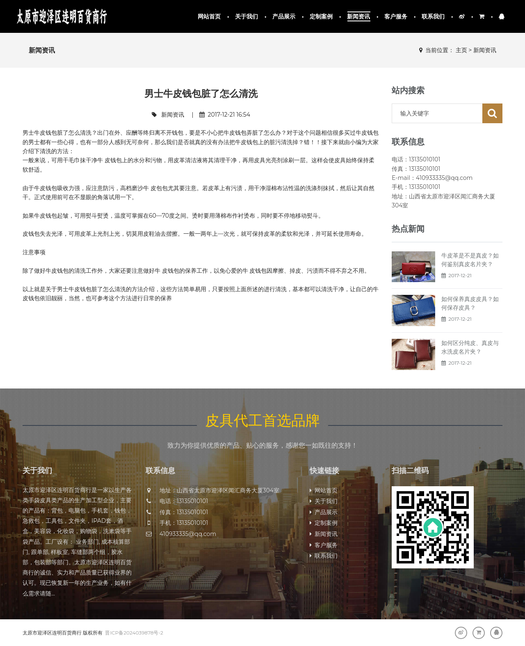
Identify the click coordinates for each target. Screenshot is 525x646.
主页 (461, 50)
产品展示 (284, 16)
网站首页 (209, 16)
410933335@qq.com (188, 534)
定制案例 (321, 16)
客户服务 (396, 16)
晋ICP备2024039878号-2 (134, 633)
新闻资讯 (358, 16)
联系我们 (433, 16)
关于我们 (246, 16)
